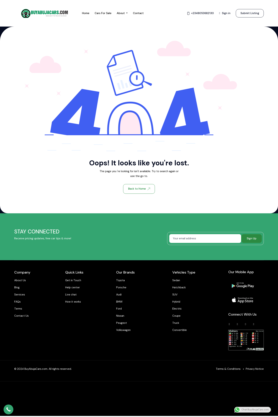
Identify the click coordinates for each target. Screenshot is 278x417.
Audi (119, 295)
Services (19, 295)
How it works (73, 302)
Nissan (120, 316)
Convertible (179, 330)
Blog (17, 288)
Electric (177, 309)
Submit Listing (249, 13)
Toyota (120, 281)
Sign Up (251, 239)
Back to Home (139, 189)
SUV (174, 295)
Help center (72, 288)
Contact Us (21, 316)
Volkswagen (123, 330)
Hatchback (179, 288)
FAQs (17, 302)
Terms (18, 309)
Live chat (71, 295)
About (121, 13)
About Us (20, 281)
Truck (175, 323)
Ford (119, 309)
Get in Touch (73, 281)
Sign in (224, 13)
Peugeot (121, 323)
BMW (119, 302)
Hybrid (176, 302)
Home (85, 13)
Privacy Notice (255, 370)
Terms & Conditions (228, 370)
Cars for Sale (103, 13)
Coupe (176, 316)
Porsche (121, 288)
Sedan (176, 281)
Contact (138, 13)
